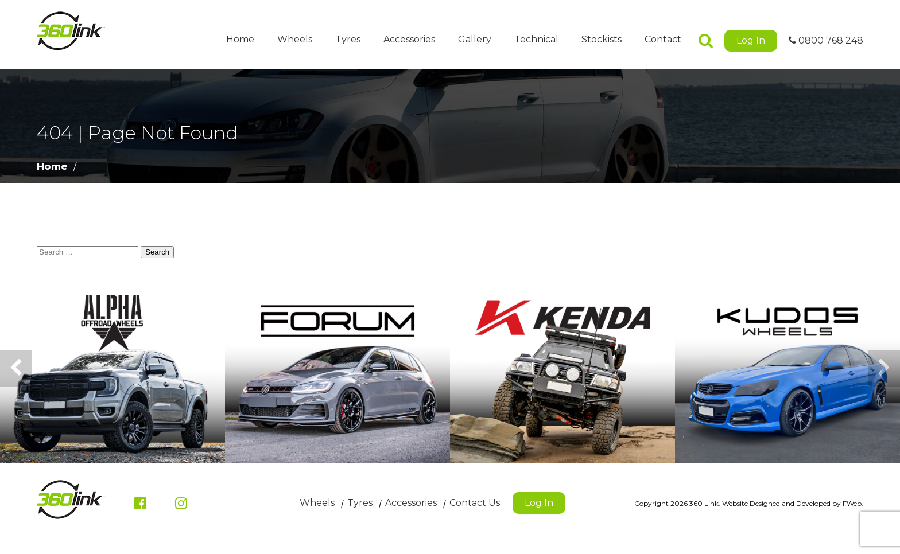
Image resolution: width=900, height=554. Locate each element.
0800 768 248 (826, 40)
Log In (750, 40)
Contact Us (474, 502)
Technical (536, 39)
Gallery (474, 39)
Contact (663, 39)
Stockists (601, 39)
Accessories (409, 39)
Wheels (294, 39)
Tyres (347, 39)
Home (240, 39)
